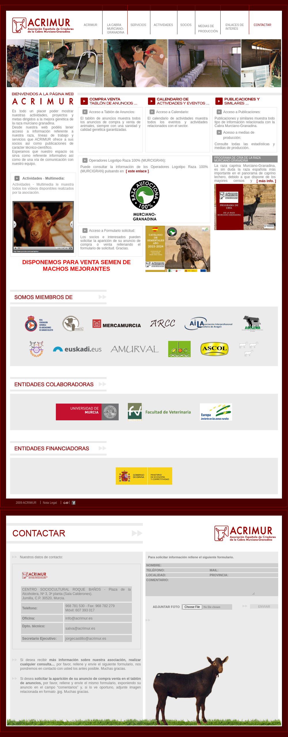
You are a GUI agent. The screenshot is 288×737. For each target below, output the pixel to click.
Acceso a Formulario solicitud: (112, 231)
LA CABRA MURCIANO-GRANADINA (115, 28)
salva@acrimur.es (80, 628)
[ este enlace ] (137, 171)
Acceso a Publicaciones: (242, 112)
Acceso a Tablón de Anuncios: (112, 112)
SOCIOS (186, 25)
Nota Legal (50, 502)
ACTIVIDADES (163, 25)
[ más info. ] (266, 181)
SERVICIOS (138, 25)
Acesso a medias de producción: (238, 135)
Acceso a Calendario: (172, 112)
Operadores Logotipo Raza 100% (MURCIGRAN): (127, 160)
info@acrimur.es (78, 618)
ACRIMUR (90, 25)
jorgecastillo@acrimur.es (85, 638)
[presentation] (196, 625)
